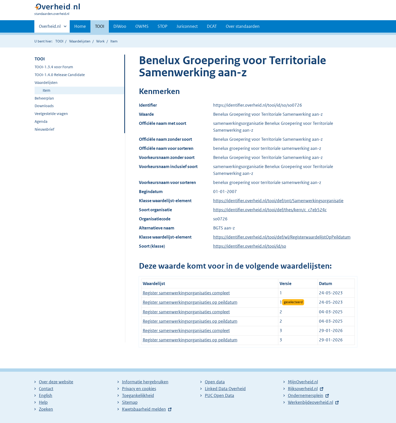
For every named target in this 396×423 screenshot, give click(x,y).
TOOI (99, 26)
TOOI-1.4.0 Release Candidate (60, 74)
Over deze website (56, 382)
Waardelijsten (79, 41)
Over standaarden (243, 26)
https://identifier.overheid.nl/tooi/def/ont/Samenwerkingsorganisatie (278, 200)
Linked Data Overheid (225, 388)
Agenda (41, 121)
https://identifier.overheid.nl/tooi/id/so (249, 246)
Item (46, 90)
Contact (46, 388)
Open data (215, 382)
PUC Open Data (219, 395)
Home (80, 26)
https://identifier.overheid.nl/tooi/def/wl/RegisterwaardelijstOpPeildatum (282, 237)
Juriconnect (187, 26)
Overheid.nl (50, 28)
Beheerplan (44, 98)
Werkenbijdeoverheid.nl (310, 402)
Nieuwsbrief (44, 129)
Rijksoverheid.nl (303, 388)
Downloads (44, 105)
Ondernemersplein (305, 395)
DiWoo (119, 26)
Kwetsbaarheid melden (144, 409)
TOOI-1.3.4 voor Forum (54, 66)
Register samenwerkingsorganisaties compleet (186, 293)
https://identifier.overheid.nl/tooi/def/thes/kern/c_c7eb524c (270, 210)
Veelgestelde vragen (51, 113)
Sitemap (130, 402)
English (45, 395)
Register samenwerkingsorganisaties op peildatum (190, 302)
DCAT (212, 26)
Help (43, 402)
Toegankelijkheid (138, 395)
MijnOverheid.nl (303, 382)
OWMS (141, 26)
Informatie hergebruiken (145, 382)
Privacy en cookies (139, 388)
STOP (162, 26)
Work (100, 41)
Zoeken (46, 409)
